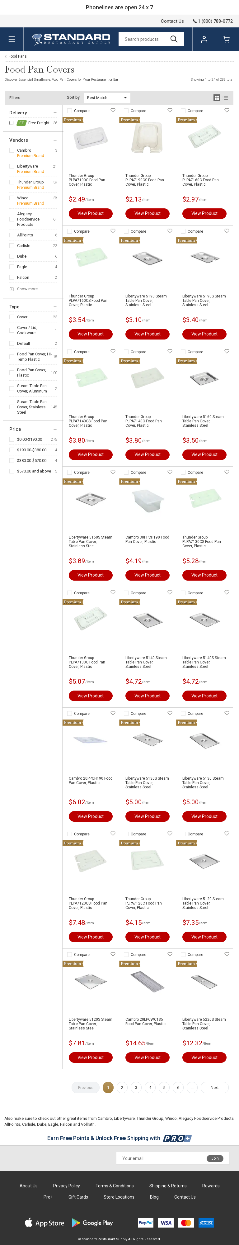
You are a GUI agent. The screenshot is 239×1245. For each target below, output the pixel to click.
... (192, 1087)
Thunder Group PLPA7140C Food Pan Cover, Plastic (143, 421)
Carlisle (23, 245)
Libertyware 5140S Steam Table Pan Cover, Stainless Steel (204, 662)
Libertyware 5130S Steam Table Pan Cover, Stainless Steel (147, 782)
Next (215, 1087)
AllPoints (25, 235)
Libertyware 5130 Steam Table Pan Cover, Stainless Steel (203, 782)
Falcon (23, 277)
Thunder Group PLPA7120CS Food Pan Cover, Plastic (88, 903)
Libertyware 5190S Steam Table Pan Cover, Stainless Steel (204, 300)
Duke (21, 256)
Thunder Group (30, 182)
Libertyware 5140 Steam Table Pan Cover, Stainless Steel (146, 662)
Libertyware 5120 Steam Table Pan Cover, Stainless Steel (203, 903)
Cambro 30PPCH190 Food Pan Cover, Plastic (147, 539)
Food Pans (18, 56)
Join (215, 1158)
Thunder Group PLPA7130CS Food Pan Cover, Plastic (201, 541)
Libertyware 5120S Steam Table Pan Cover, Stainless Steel (90, 1023)
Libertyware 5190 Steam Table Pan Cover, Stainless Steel (146, 300)
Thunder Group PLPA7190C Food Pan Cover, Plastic (87, 180)
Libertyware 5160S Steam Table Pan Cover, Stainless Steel (90, 541)
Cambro (24, 150)
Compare (82, 111)
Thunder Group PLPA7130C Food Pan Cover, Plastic (87, 662)
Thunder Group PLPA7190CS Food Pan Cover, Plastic (144, 180)
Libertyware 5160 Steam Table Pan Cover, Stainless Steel (203, 421)
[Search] (151, 39)
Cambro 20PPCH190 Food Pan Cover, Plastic (91, 780)
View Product (90, 213)
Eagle (22, 266)
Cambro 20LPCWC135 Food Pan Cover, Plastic (145, 1021)
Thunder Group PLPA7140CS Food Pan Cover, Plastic (88, 421)
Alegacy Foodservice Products (28, 219)
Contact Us (172, 21)
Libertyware (27, 166)
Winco (23, 198)
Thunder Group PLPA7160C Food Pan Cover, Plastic (200, 180)
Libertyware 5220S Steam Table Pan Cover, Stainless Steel (204, 1023)
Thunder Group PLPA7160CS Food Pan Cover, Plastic (88, 300)
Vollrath (88, 1124)
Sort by (73, 97)
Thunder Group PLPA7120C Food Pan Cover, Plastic (143, 903)
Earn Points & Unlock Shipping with (119, 1138)
